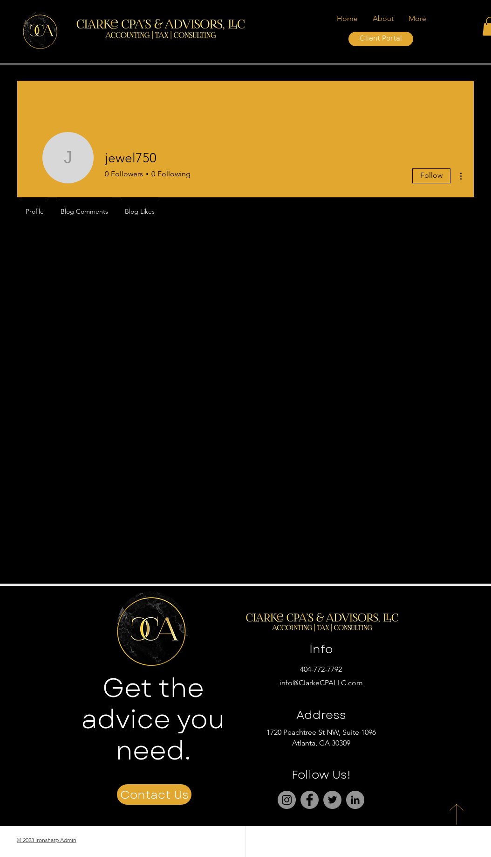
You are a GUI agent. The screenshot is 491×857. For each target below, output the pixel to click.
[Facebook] (309, 800)
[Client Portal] (380, 39)
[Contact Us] (154, 794)
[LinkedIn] (355, 800)
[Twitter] (332, 800)
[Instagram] (287, 800)
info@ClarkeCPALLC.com (321, 682)
